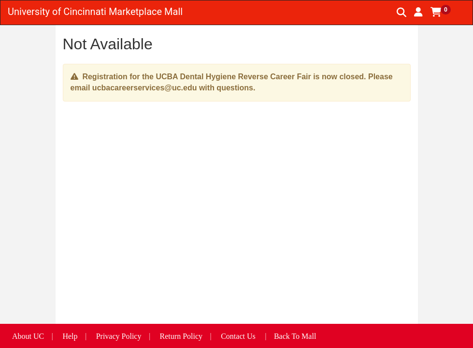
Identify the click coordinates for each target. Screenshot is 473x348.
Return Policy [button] (181, 336)
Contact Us (238, 336)
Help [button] (69, 336)
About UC (28, 336)
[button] (418, 12)
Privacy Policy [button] (119, 336)
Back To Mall (295, 336)
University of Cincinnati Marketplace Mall (95, 11)
